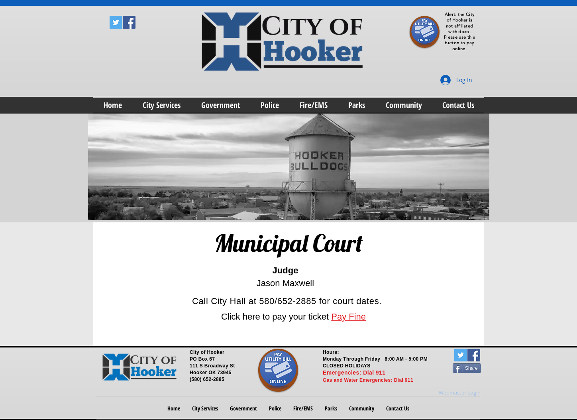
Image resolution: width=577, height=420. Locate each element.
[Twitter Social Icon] (116, 22)
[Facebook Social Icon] (129, 22)
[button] (161, 105)
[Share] (467, 368)
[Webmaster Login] (459, 392)
